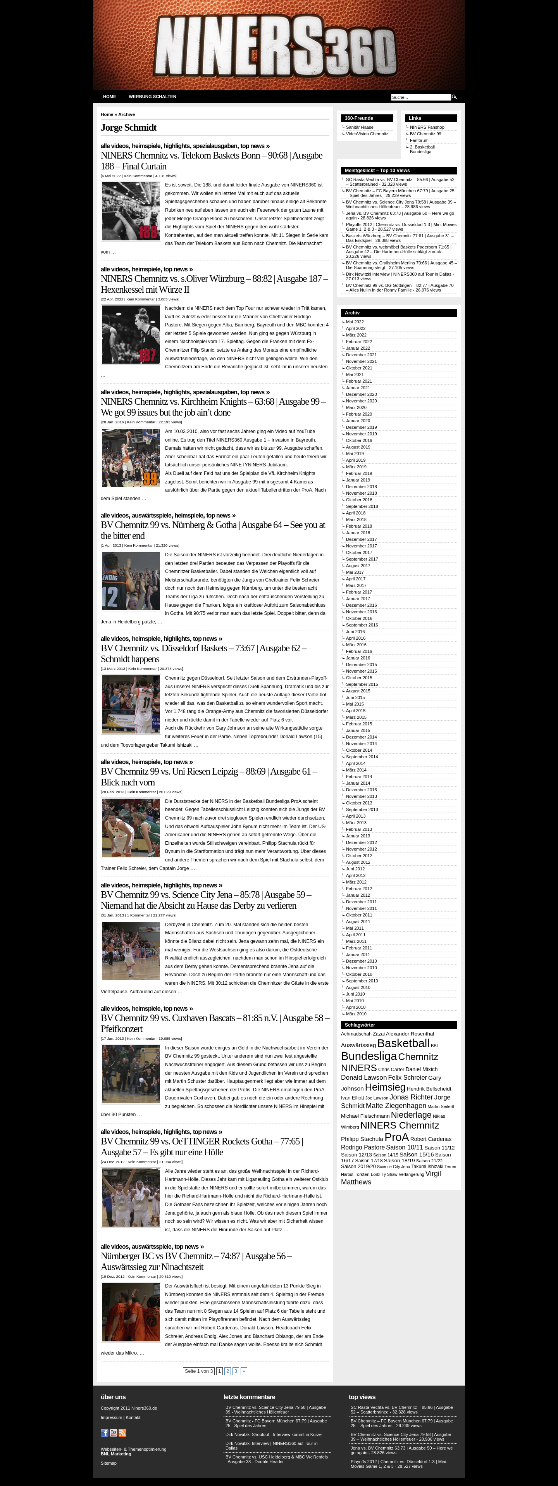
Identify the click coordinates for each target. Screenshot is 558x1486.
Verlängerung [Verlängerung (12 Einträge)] (411, 1174)
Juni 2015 (355, 697)
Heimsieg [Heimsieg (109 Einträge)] (385, 1087)
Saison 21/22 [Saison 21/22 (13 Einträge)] (429, 1160)
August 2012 (358, 862)
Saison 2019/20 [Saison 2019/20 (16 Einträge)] (358, 1166)
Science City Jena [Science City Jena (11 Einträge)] (393, 1166)
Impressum (111, 1417)
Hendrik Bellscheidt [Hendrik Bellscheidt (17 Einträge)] (429, 1089)
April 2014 (355, 763)
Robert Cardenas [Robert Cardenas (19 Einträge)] (431, 1139)
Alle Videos (115, 146)
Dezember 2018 (361, 486)
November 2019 (361, 433)
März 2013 (356, 822)
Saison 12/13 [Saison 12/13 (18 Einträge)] (356, 1155)
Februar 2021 (359, 381)
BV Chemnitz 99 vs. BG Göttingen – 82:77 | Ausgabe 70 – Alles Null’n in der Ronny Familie (400, 287)
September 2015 (362, 684)
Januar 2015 (358, 730)
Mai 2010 (355, 1000)
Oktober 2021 (359, 368)
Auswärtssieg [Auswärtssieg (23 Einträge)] (358, 1045)
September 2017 (362, 559)
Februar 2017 (359, 592)
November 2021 (361, 361)
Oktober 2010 (359, 974)
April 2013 (355, 816)
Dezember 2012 (361, 842)
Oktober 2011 (359, 915)
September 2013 (362, 809)
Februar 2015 (359, 723)
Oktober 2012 (359, 855)
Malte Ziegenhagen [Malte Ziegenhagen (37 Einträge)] (396, 1105)
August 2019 (358, 447)
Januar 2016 (358, 658)
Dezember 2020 (361, 394)
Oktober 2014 (359, 750)
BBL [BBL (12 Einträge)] (435, 1045)
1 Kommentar (138, 915)
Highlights (176, 146)
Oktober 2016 (359, 618)
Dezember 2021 (361, 354)
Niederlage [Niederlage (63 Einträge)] (411, 1115)
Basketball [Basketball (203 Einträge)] (403, 1043)
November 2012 (361, 849)
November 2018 (361, 493)
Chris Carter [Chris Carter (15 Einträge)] (391, 1069)
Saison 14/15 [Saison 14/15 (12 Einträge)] (385, 1155)
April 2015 (355, 710)
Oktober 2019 (359, 440)
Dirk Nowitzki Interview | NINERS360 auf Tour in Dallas (398, 274)
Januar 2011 (358, 954)
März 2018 (356, 519)
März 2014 (356, 770)
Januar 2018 (358, 532)
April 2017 (355, 578)
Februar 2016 (359, 651)
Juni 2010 (355, 994)
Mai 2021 (355, 374)
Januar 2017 (358, 598)
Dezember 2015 (361, 664)
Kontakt (133, 1417)
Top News (252, 146)
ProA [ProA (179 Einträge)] (396, 1137)
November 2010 (361, 967)
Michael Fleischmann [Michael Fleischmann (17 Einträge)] (365, 1116)
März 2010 (356, 1013)
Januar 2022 (358, 348)
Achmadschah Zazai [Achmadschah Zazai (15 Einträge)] (363, 1034)
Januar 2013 (358, 836)
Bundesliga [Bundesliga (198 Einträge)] (369, 1056)
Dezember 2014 (361, 737)
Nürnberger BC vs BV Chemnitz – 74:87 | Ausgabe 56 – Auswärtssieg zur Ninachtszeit (196, 1261)
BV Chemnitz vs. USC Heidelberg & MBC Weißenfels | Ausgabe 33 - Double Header (277, 1459)
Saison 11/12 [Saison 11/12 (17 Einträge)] (439, 1148)
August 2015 (358, 691)
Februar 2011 (359, 948)
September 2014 (362, 756)
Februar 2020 (359, 414)
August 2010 (358, 987)
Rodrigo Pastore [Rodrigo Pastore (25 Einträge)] (363, 1147)
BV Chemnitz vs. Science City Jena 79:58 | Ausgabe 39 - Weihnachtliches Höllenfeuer (276, 1409)
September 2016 (362, 625)
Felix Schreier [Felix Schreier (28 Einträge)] (407, 1077)
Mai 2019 (355, 453)
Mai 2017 (355, 572)
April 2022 (355, 328)
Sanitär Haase (360, 127)
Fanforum (419, 140)
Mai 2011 (355, 928)
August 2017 (358, 565)
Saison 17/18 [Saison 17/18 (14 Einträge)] (369, 1160)
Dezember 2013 (361, 789)
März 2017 (356, 585)
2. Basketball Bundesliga (422, 149)
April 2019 (355, 460)
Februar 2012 (359, 888)
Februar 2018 (359, 526)
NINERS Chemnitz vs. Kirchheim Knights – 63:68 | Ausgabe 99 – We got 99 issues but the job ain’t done (213, 407)
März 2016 (356, 644)
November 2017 (361, 546)
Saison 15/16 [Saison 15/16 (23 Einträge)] (417, 1154)
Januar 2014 (358, 783)
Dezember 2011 (361, 901)
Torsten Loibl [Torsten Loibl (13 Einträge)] (367, 1174)
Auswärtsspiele (151, 515)
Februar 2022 (359, 341)
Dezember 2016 (361, 605)
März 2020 (356, 407)
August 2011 (358, 921)
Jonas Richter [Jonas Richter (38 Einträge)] (411, 1097)
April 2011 (355, 934)
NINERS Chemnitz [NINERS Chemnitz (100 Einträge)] (399, 1125)
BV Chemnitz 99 (425, 133)
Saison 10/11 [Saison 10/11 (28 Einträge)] (404, 1147)
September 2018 (362, 506)
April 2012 (355, 875)
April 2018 (355, 513)
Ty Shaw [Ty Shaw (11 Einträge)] (390, 1174)
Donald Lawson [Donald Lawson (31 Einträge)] (364, 1077)
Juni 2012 (355, 868)
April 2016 (355, 638)
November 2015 (361, 671)
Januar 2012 (358, 895)
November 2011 (361, 908)
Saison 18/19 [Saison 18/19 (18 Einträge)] (399, 1160)
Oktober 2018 (359, 499)
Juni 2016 (355, 631)
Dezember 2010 (361, 961)
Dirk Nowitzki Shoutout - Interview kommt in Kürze (274, 1434)
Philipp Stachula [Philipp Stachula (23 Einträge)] (362, 1139)
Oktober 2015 (359, 677)
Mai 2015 (355, 704)
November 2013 (361, 796)
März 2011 (356, 941)
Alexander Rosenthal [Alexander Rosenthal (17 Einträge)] (410, 1034)
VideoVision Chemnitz (367, 133)
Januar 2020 (358, 420)
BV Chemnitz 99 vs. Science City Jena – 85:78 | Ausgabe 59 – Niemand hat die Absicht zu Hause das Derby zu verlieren (206, 900)
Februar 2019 (359, 473)
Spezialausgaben (215, 146)
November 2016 (361, 611)
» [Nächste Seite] (244, 1371)
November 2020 (361, 401)
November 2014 (361, 743)
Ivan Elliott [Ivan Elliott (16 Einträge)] (352, 1098)
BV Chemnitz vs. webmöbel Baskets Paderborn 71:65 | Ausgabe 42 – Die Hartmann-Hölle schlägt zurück (398, 249)
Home (109, 96)
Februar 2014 (359, 776)
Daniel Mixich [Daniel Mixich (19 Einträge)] (421, 1069)
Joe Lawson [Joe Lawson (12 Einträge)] (376, 1098)
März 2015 (356, 717)
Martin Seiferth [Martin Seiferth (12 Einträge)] (441, 1106)
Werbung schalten (152, 96)
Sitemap (109, 1463)
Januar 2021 (358, 387)
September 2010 (362, 981)
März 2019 (356, 466)
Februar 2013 (359, 829)
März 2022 (356, 335)
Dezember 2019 (361, 427)
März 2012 (356, 882)
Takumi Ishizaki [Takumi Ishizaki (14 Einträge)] (427, 1166)
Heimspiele (146, 146)
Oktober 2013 (359, 803)
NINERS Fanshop (427, 127)
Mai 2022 (355, 321)
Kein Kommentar (138, 176)
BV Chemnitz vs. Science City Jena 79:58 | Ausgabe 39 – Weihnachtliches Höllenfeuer (401, 1436)
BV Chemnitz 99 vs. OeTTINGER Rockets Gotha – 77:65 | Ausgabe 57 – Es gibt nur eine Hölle (202, 1146)
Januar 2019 (358, 480)
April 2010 (355, 1007)
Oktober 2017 (359, 552)
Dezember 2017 (361, 539)
